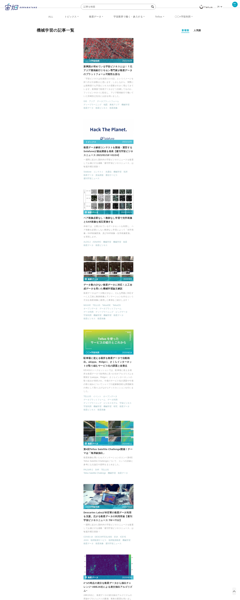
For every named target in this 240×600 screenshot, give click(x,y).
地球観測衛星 (68, 263)
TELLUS (50, 168)
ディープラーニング (46, 107)
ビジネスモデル (121, 192)
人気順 (197, 30)
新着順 (185, 30)
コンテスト (109, 93)
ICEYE (77, 260)
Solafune (98, 93)
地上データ (156, 267)
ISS (66, 551)
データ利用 (42, 174)
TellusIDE (60, 168)
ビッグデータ (75, 174)
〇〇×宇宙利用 (183, 16)
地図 (59, 107)
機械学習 (79, 107)
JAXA (39, 263)
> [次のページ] (141, 512)
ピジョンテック (113, 402)
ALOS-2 (154, 93)
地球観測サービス (52, 263)
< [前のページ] (101, 512)
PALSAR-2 (156, 168)
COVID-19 (41, 260)
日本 (79, 416)
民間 (59, 419)
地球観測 (187, 330)
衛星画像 (67, 110)
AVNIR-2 (98, 260)
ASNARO (164, 93)
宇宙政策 (149, 551)
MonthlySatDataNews (133, 544)
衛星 (193, 93)
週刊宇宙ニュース (102, 100)
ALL (50, 16)
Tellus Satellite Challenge (162, 171)
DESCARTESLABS (57, 260)
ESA (70, 260)
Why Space (108, 544)
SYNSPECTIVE (93, 551)
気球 (136, 93)
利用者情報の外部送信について (138, 582)
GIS (38, 104)
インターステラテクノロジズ (175, 551)
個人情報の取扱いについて (110, 582)
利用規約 (92, 582)
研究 (126, 196)
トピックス (70, 16)
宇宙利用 (41, 178)
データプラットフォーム (61, 104)
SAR (165, 168)
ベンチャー (157, 544)
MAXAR (40, 168)
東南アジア (68, 107)
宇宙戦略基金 (130, 551)
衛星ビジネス (55, 110)
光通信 (119, 93)
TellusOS (70, 168)
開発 (106, 270)
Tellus (158, 16)
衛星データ (95, 16)
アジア (45, 104)
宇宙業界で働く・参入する (128, 16)
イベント (108, 186)
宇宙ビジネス (136, 192)
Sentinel (46, 338)
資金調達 (110, 97)
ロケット (113, 551)
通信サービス (122, 97)
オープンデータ (44, 171)
